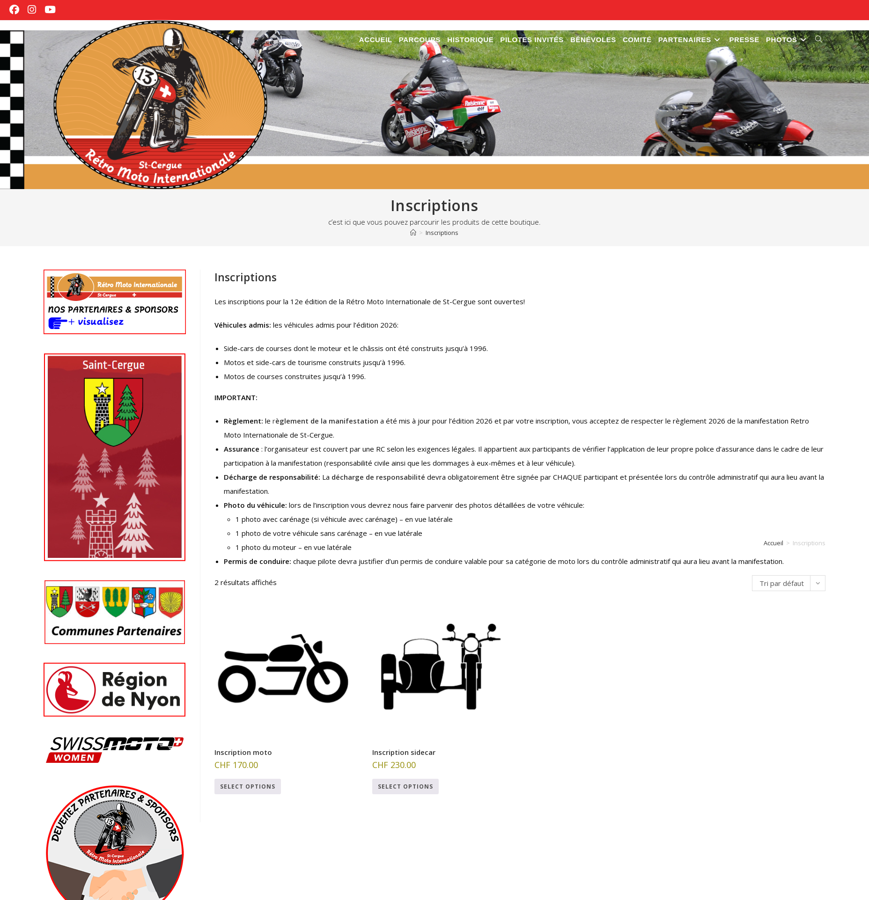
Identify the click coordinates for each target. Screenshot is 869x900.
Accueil (773, 543)
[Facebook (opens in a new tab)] (16, 10)
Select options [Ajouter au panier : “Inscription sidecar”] (405, 786)
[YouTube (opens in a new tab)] (50, 10)
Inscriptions (442, 232)
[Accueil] (413, 232)
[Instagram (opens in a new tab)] (31, 10)
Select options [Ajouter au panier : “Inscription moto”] (247, 786)
